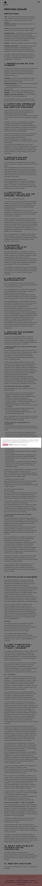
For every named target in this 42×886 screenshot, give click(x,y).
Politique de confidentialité (20, 444)
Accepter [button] (5, 444)
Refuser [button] (10, 444)
